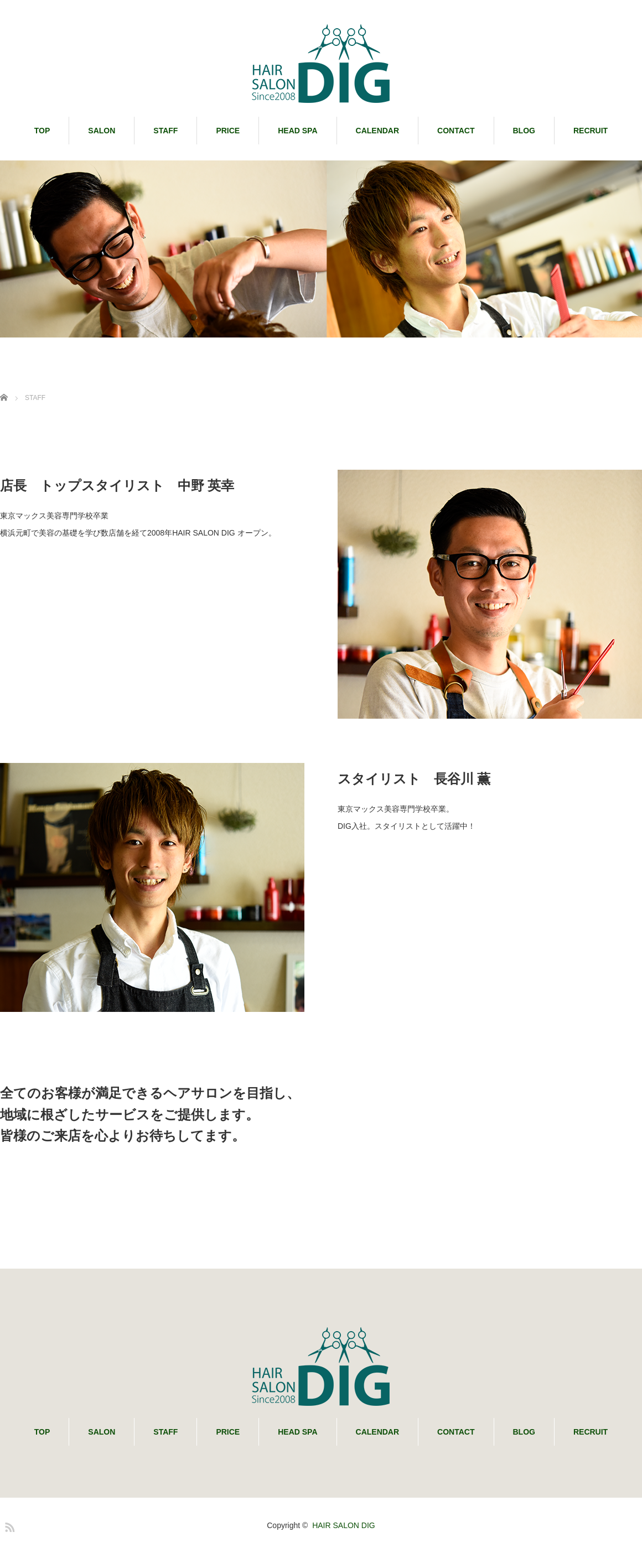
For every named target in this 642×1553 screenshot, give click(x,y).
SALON (101, 130)
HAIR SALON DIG (343, 1525)
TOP (42, 130)
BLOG (524, 130)
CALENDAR (378, 130)
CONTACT (455, 130)
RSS (8, 1525)
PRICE (228, 130)
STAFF (165, 130)
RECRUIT (590, 130)
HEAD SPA (297, 130)
